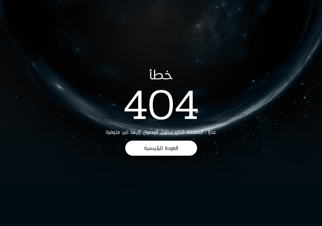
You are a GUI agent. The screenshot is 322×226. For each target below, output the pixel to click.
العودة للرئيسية (161, 148)
